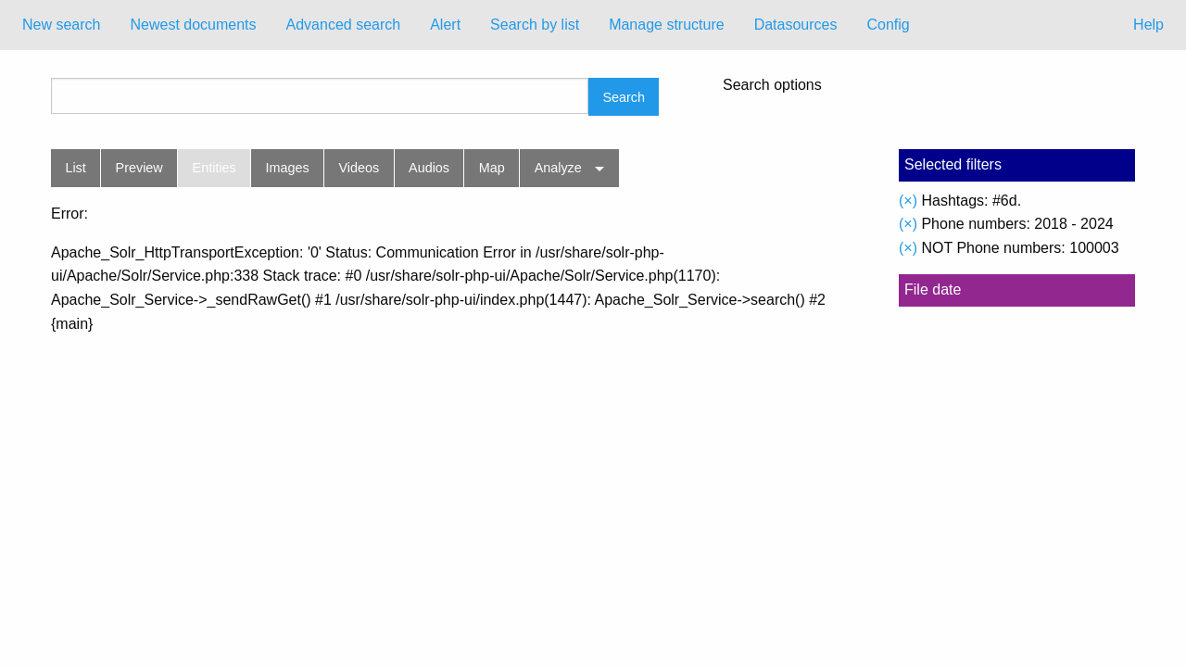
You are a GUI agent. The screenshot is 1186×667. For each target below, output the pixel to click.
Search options (772, 85)
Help (1148, 24)
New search (61, 24)
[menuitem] (61, 25)
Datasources (796, 24)
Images (287, 167)
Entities (214, 167)
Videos (359, 167)
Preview (139, 167)
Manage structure (667, 24)
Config (887, 24)
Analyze (558, 167)
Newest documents (193, 24)
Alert (445, 24)
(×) (908, 200)
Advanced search (343, 24)
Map (492, 167)
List (75, 167)
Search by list (534, 24)
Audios (429, 167)
